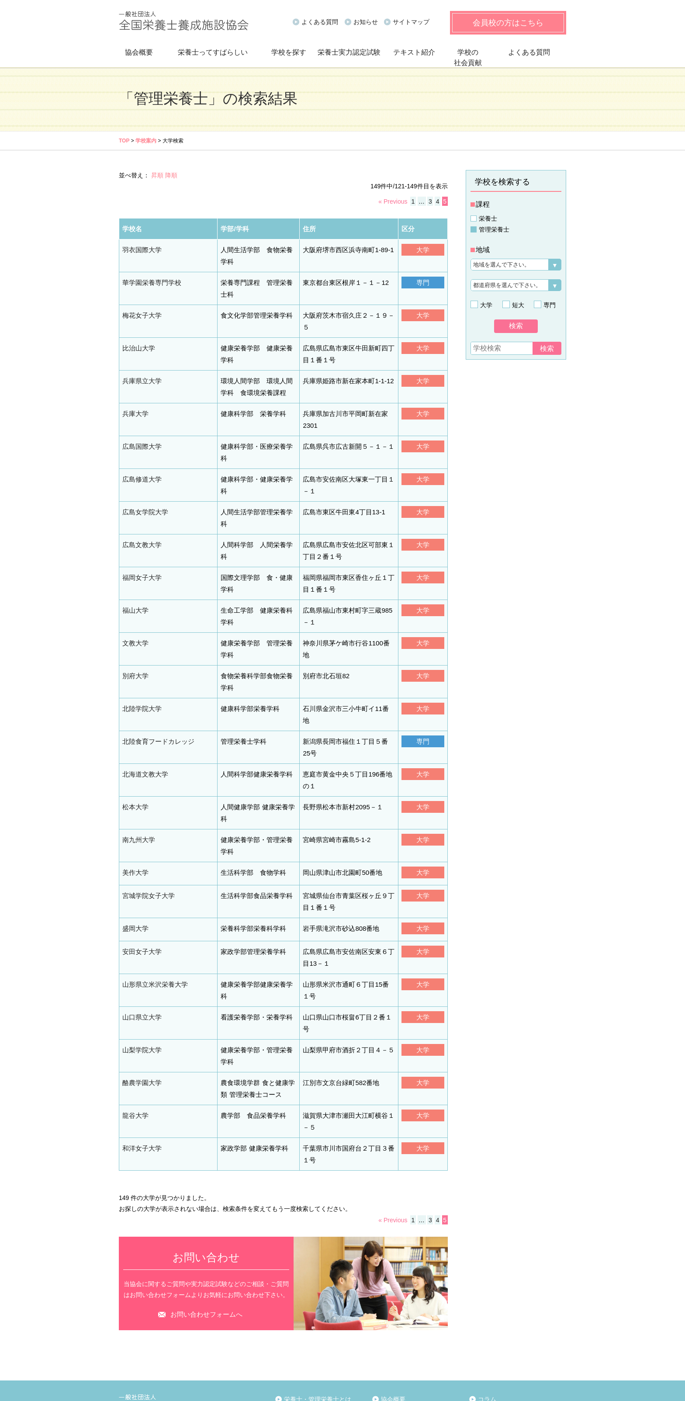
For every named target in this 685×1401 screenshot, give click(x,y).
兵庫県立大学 (140, 364)
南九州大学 (137, 765)
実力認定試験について (508, 1316)
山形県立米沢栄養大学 (152, 904)
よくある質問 (319, 21)
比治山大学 (137, 332)
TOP (124, 141)
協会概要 (139, 52)
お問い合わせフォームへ (206, 1216)
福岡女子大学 (140, 533)
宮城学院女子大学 (146, 819)
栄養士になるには (310, 1312)
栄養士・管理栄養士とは (317, 1301)
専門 (548, 305)
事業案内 (395, 1312)
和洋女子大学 (140, 1050)
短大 (517, 305)
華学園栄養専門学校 (149, 279)
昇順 (157, 175)
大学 (485, 305)
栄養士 (488, 218)
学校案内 (145, 141)
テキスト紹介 (414, 52)
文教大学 (134, 596)
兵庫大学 (134, 395)
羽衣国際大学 (140, 248)
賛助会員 (395, 1338)
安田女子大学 (140, 872)
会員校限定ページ (502, 1347)
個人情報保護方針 (141, 1394)
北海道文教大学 (143, 712)
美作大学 (134, 796)
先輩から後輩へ (307, 1338)
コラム (487, 1301)
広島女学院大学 (143, 480)
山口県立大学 (140, 935)
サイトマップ (411, 21)
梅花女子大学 (140, 310)
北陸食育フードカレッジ (156, 680)
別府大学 (134, 627)
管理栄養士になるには (316, 1325)
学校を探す (288, 52)
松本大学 (134, 743)
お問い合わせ (496, 1362)
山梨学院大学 (140, 957)
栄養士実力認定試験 (349, 52)
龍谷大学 (134, 1019)
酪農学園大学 (140, 988)
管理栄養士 (494, 229)
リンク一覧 (398, 1352)
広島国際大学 (140, 426)
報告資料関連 (401, 1325)
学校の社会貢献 (468, 57)
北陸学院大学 (140, 658)
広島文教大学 (140, 502)
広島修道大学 (140, 449)
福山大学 (134, 565)
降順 (171, 175)
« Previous (392, 201)
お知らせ (365, 21)
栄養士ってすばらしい (213, 52)
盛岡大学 (134, 850)
